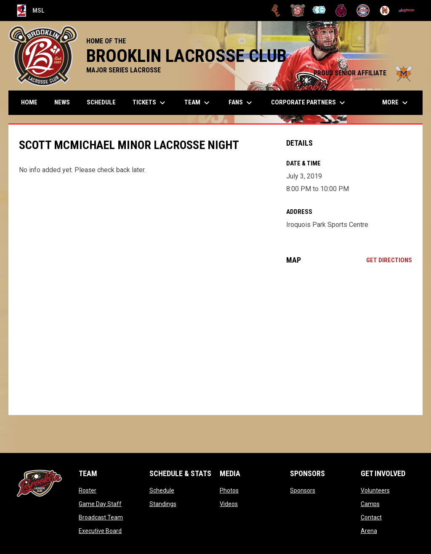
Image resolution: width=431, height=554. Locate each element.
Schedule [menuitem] (101, 102)
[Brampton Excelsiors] (276, 10)
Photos (229, 490)
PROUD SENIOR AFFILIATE (364, 73)
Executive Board (100, 530)
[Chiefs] (319, 10)
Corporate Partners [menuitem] (309, 103)
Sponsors (302, 490)
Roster (87, 490)
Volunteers (375, 490)
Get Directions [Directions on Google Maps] (389, 260)
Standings (162, 504)
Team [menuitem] (198, 103)
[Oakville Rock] (363, 10)
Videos (229, 504)
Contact (371, 517)
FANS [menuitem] (241, 103)
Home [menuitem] (29, 102)
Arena (369, 530)
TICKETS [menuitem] (150, 103)
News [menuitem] (62, 102)
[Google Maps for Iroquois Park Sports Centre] (349, 340)
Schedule (161, 490)
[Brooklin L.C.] (298, 10)
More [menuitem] (396, 103)
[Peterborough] (406, 10)
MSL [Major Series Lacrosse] (31, 10)
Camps (370, 504)
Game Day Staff (100, 504)
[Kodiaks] (341, 10)
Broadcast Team (101, 517)
